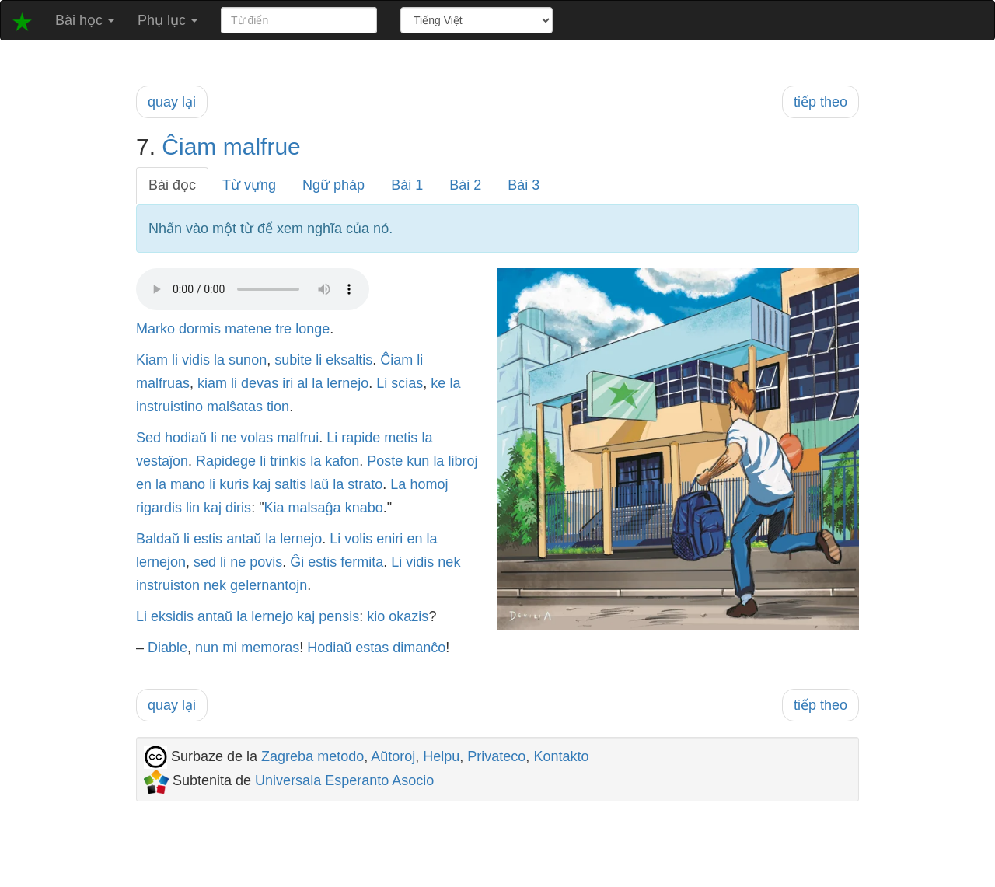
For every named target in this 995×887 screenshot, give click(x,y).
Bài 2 (465, 185)
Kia (274, 507)
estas (372, 647)
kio (376, 616)
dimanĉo (419, 647)
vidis (196, 360)
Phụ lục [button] (167, 20)
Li (381, 383)
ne (228, 437)
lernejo (347, 383)
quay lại (172, 102)
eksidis (172, 616)
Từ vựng (249, 185)
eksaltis (349, 360)
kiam (212, 383)
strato (364, 484)
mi (229, 647)
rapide (360, 437)
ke (438, 383)
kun (418, 461)
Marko (155, 329)
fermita (361, 562)
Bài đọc (172, 185)
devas (259, 383)
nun (206, 647)
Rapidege (226, 461)
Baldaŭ (158, 539)
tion (278, 406)
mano (187, 484)
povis (266, 562)
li (175, 360)
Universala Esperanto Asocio (344, 780)
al (302, 383)
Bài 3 (523, 185)
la (219, 360)
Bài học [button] (84, 20)
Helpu (441, 756)
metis (400, 437)
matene (248, 329)
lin (193, 507)
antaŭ (243, 539)
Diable (167, 647)
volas (256, 437)
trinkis (288, 461)
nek (449, 562)
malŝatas (235, 406)
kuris (234, 484)
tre (283, 329)
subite (293, 360)
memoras (270, 647)
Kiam (152, 360)
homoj (429, 484)
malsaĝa (314, 507)
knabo (364, 507)
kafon (342, 461)
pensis (339, 616)
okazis (408, 616)
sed (205, 562)
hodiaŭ (186, 437)
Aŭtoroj (393, 756)
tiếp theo (820, 102)
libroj (462, 461)
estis (208, 539)
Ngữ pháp (333, 185)
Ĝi (297, 562)
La (398, 484)
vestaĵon (162, 461)
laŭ (319, 484)
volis (358, 539)
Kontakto (560, 756)
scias (407, 383)
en (144, 484)
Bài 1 (407, 185)
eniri (389, 539)
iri (287, 383)
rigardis (159, 507)
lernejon (161, 562)
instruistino (169, 406)
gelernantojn (268, 585)
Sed (148, 437)
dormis (200, 329)
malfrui (298, 437)
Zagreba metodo (312, 756)
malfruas (163, 383)
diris (238, 507)
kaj (262, 484)
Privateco (496, 756)
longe (312, 329)
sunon (248, 360)
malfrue (262, 146)
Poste (385, 461)
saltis (290, 484)
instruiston (168, 585)
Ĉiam (189, 146)
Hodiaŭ (329, 647)
